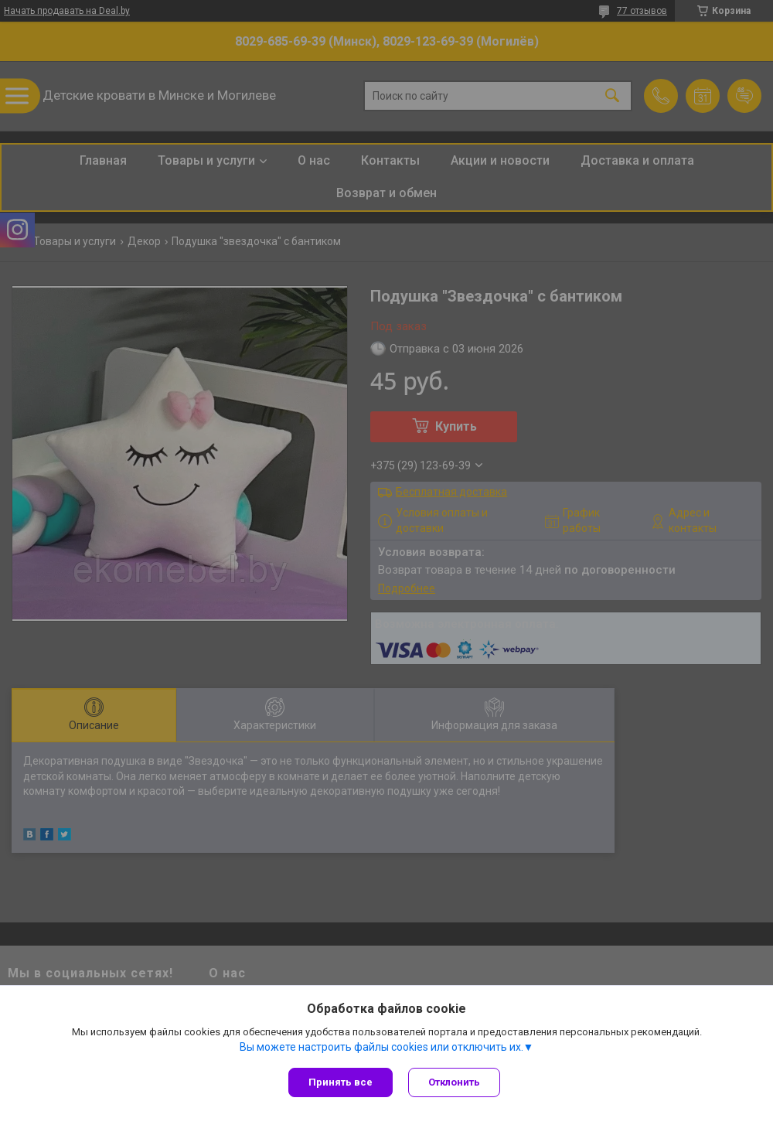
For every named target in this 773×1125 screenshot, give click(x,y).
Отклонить (454, 1082)
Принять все (340, 1082)
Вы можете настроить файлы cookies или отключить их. (381, 1047)
